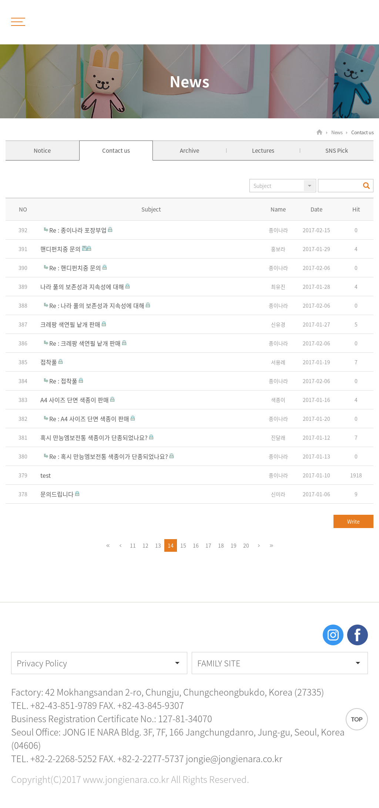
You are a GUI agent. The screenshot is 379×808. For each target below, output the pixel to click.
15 (185, 545)
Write (353, 521)
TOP (357, 719)
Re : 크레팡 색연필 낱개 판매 (85, 343)
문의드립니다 (57, 494)
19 (235, 545)
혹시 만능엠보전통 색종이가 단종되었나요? (94, 437)
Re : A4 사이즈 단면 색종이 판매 (90, 418)
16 (197, 545)
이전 (120, 545)
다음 (258, 545)
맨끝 (271, 545)
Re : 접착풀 (64, 380)
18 (222, 545)
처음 (107, 545)
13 (159, 545)
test (45, 475)
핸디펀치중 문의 (61, 248)
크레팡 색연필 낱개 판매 (71, 324)
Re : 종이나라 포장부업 (78, 230)
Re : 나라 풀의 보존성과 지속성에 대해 (97, 305)
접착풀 (49, 362)
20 (247, 545)
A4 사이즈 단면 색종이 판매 (75, 399)
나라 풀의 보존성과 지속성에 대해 (82, 286)
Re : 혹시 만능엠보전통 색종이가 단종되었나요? (109, 456)
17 (210, 545)
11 (134, 545)
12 (147, 545)
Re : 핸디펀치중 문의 (76, 267)
